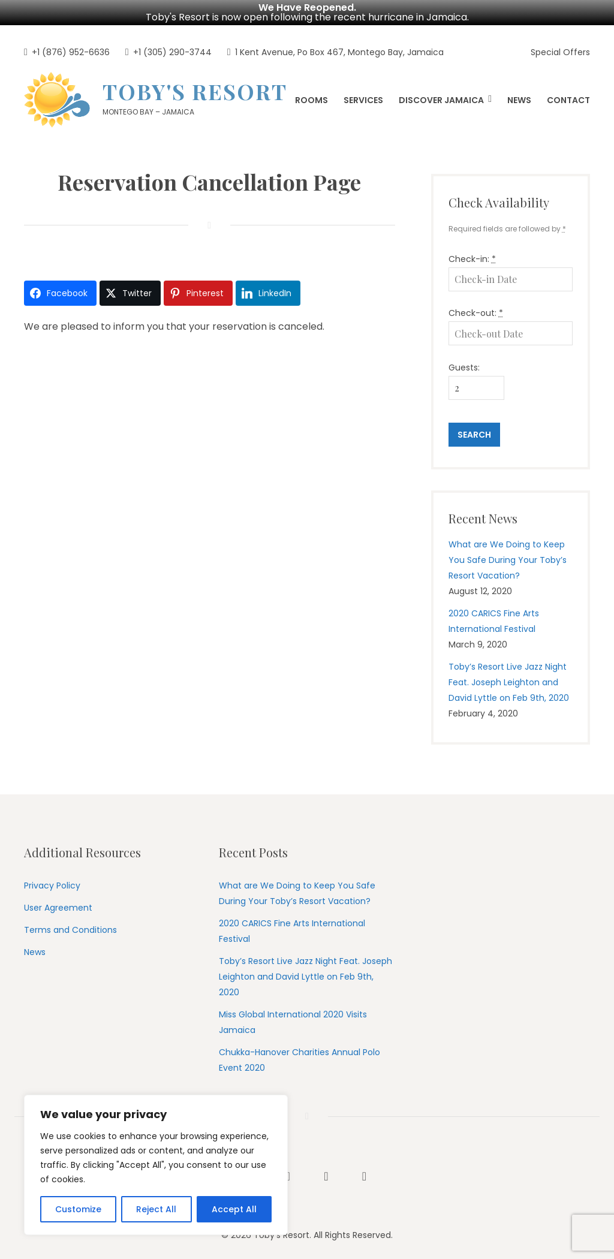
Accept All (234, 1209)
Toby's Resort (195, 88)
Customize (78, 1209)
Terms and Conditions (70, 927)
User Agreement (58, 905)
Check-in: (472, 256)
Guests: (464, 365)
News (35, 949)
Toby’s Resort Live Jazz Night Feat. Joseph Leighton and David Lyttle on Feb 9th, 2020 (509, 679)
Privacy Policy (52, 882)
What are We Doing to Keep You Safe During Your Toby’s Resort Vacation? (508, 557)
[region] (156, 1165)
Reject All (156, 1209)
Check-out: (476, 310)
